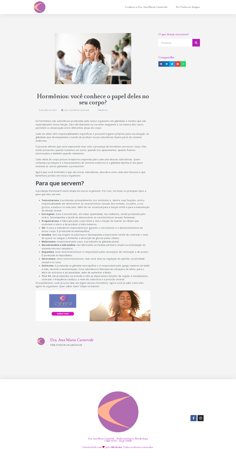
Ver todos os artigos (66, 345)
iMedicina (103, 110)
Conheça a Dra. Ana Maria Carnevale (146, 7)
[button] (161, 64)
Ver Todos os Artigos (188, 7)
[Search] (196, 43)
